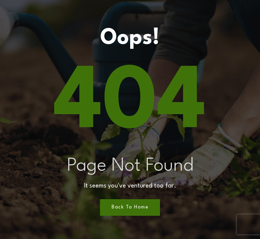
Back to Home (130, 207)
